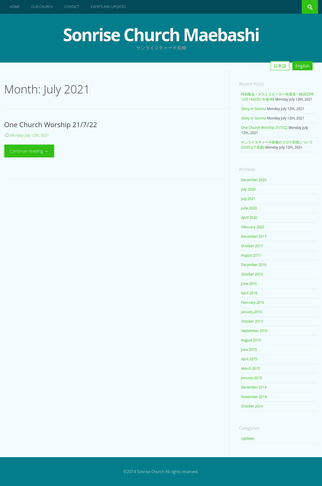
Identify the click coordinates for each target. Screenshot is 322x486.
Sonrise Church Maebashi (161, 34)
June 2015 (249, 349)
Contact (71, 6)
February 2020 (252, 227)
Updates (247, 438)
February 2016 (252, 302)
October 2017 (252, 245)
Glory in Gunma (253, 108)
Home (15, 6)
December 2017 (253, 236)
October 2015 (252, 321)
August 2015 (251, 340)
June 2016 (249, 283)
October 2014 (252, 406)
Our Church (42, 6)
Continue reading (29, 151)
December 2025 (253, 179)
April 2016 (249, 293)
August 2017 (251, 255)
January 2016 (251, 311)
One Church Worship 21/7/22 (264, 127)
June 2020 (249, 208)
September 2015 (254, 330)
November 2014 (254, 396)
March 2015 (250, 368)
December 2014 (253, 387)
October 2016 (252, 274)
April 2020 (249, 217)
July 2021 (248, 198)
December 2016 (253, 264)
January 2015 (251, 377)
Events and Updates (108, 6)
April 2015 (249, 359)
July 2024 (248, 189)
